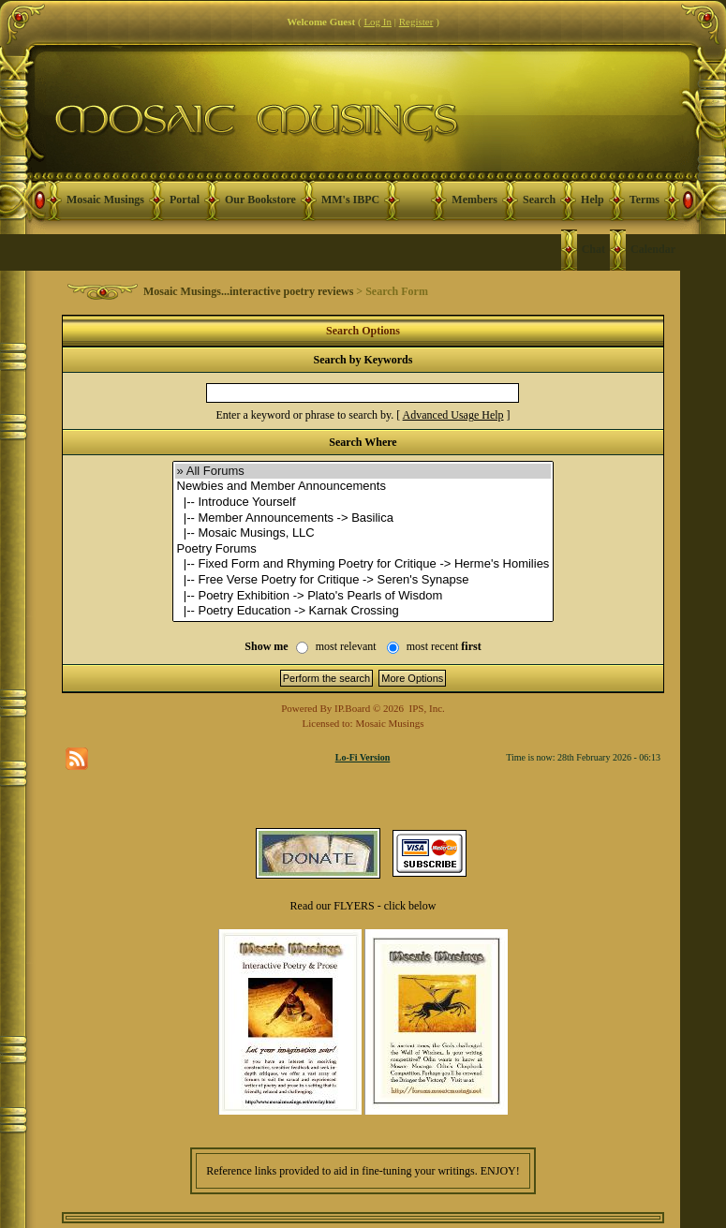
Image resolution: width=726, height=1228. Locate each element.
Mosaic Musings (105, 199)
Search (539, 199)
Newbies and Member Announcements (363, 487)
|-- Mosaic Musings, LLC (363, 533)
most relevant (346, 646)
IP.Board (352, 708)
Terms (644, 199)
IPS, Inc (425, 708)
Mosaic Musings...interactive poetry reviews (248, 291)
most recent (444, 646)
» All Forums (363, 472)
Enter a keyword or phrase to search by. (304, 415)
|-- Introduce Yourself (363, 502)
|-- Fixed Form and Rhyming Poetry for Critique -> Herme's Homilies (363, 564)
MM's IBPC (350, 199)
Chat (593, 249)
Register (416, 21)
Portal (185, 199)
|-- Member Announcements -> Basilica (363, 518)
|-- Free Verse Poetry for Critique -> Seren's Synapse (363, 580)
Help (592, 199)
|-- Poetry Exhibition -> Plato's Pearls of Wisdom (363, 596)
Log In (377, 21)
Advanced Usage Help (453, 415)
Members (474, 199)
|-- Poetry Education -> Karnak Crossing (363, 611)
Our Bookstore (260, 199)
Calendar (652, 249)
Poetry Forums (363, 549)
